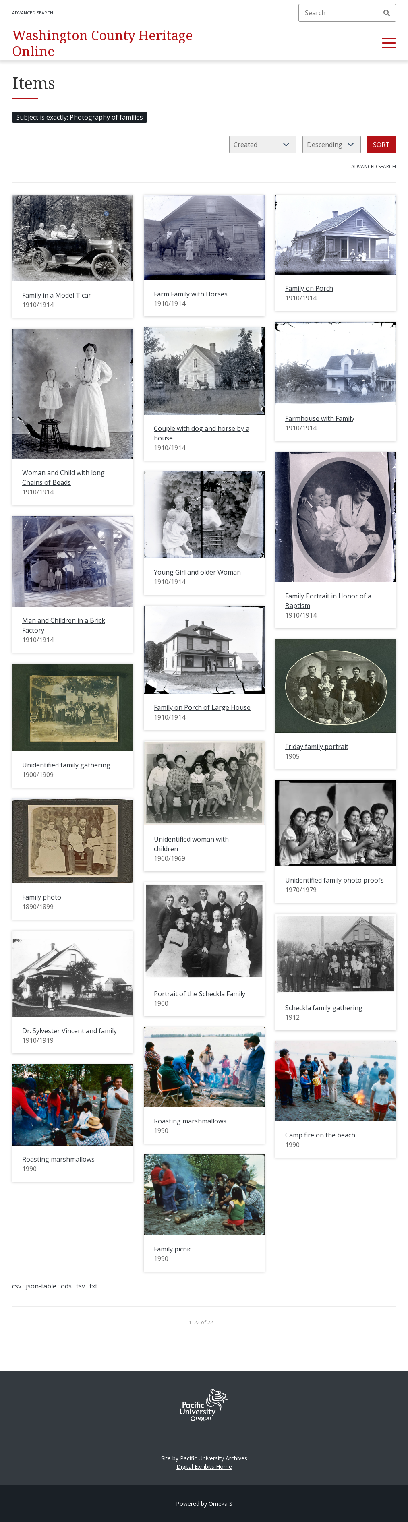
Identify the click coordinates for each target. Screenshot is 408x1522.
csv (16, 1286)
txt (93, 1286)
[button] (389, 43)
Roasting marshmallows (190, 1121)
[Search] (347, 13)
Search (386, 13)
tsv (80, 1286)
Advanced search (32, 13)
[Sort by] (262, 144)
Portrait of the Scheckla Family (199, 993)
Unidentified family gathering (66, 765)
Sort (381, 144)
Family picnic (172, 1249)
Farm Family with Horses (191, 294)
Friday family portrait (316, 746)
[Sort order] (331, 144)
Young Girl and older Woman (197, 572)
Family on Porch (309, 288)
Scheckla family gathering (323, 1007)
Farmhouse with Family (319, 418)
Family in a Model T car (56, 295)
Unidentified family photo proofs (334, 880)
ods (66, 1286)
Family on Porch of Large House (202, 707)
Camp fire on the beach (320, 1135)
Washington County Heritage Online (102, 43)
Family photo (41, 897)
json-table (41, 1286)
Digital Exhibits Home (204, 1466)
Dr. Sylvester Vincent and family (69, 1030)
